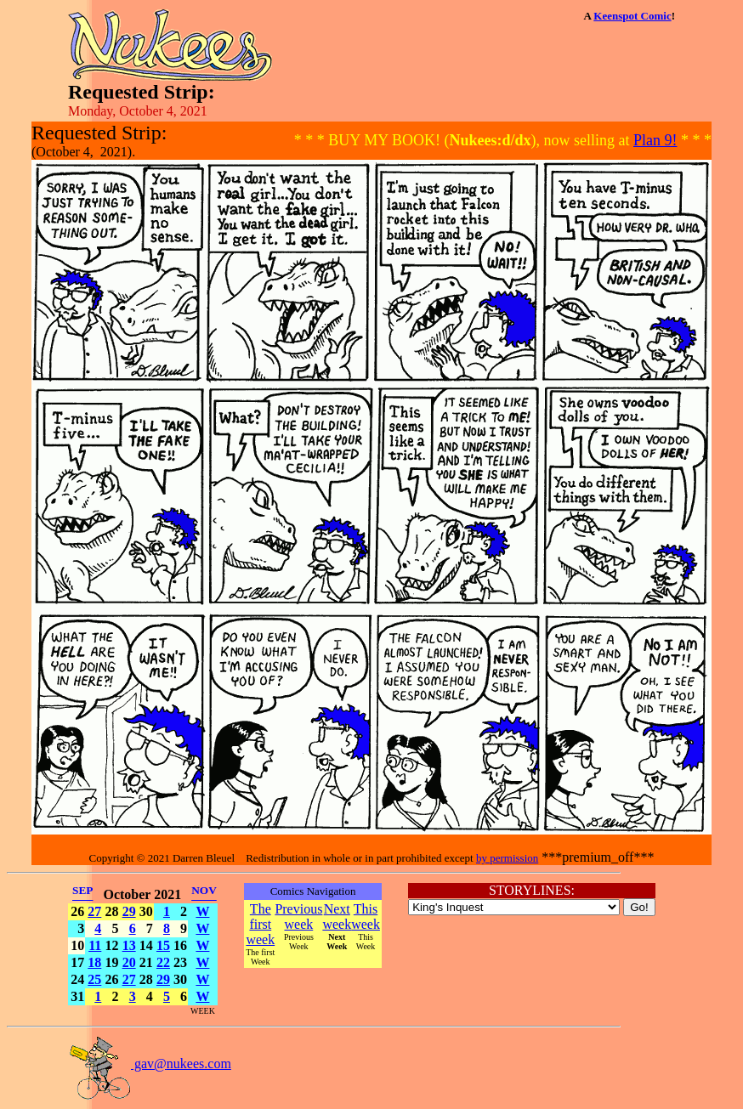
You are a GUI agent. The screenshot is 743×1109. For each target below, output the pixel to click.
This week (365, 916)
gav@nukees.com (149, 1063)
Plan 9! (655, 140)
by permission (507, 858)
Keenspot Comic (632, 15)
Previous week (298, 916)
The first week (260, 924)
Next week (336, 916)
